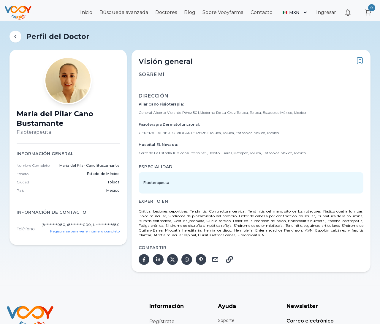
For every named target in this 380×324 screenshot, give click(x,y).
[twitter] (172, 259)
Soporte (226, 320)
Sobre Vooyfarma (222, 12)
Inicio (86, 12)
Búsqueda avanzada (123, 12)
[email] (215, 259)
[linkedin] (158, 259)
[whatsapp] (186, 259)
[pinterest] (201, 259)
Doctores (166, 12)
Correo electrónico (310, 321)
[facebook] (144, 259)
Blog (189, 12)
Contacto (262, 12)
